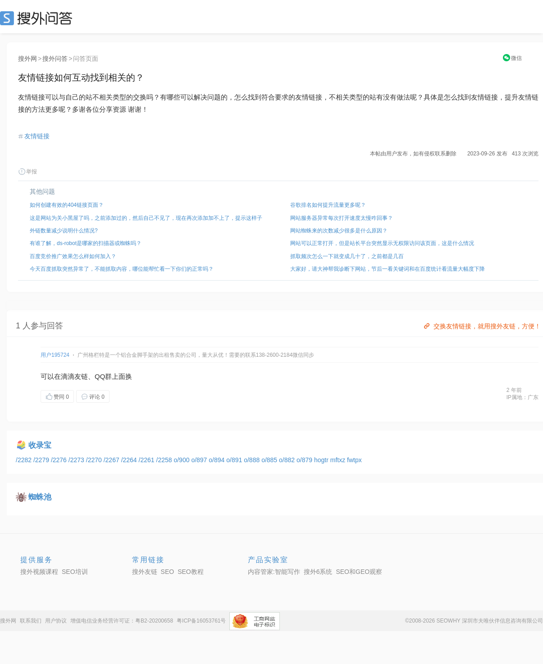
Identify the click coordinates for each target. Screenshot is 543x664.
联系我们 (30, 621)
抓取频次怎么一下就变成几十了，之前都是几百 (347, 256)
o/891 (235, 460)
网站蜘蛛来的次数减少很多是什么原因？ (339, 230)
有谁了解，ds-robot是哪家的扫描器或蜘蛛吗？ (85, 243)
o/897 (200, 460)
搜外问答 (55, 58)
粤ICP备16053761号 (201, 621)
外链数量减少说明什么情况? (64, 230)
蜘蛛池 (39, 497)
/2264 (130, 460)
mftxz (338, 460)
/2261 (147, 460)
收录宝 (39, 445)
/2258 (165, 460)
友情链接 (37, 136)
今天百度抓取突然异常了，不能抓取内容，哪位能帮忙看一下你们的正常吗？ (122, 269)
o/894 (217, 460)
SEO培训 (75, 571)
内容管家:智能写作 (274, 571)
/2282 (24, 460)
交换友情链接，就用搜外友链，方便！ (481, 326)
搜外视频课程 (39, 571)
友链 (81, 376)
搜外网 (27, 58)
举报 (27, 171)
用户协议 (56, 621)
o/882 (288, 460)
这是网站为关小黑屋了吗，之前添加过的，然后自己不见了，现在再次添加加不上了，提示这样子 (146, 218)
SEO (38, 18)
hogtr (322, 460)
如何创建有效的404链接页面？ (67, 205)
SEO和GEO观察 (359, 571)
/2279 (42, 460)
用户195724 (55, 355)
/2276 (59, 460)
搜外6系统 (318, 571)
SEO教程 (191, 571)
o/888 (252, 460)
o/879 (305, 460)
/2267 (112, 460)
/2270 (95, 460)
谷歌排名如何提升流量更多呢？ (328, 205)
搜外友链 (144, 571)
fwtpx (354, 460)
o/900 (182, 460)
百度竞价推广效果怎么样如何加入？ (73, 256)
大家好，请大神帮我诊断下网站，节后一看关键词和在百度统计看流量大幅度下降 (387, 269)
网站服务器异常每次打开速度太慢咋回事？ (341, 218)
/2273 (77, 460)
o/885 (270, 460)
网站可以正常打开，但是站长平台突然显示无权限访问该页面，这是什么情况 (382, 243)
